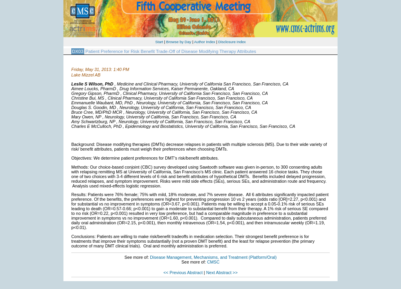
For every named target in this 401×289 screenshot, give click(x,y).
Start (159, 42)
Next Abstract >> (221, 272)
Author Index (204, 42)
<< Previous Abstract (182, 272)
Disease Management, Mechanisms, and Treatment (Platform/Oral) (213, 257)
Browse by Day (178, 42)
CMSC (213, 262)
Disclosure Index (232, 42)
